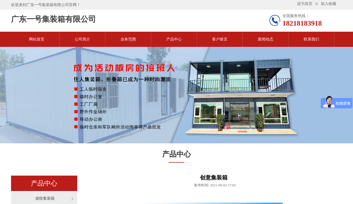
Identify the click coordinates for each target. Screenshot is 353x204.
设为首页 (304, 4)
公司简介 (82, 39)
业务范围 (128, 39)
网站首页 (36, 39)
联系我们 (311, 39)
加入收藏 (328, 4)
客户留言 (220, 39)
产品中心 (174, 39)
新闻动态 (265, 39)
